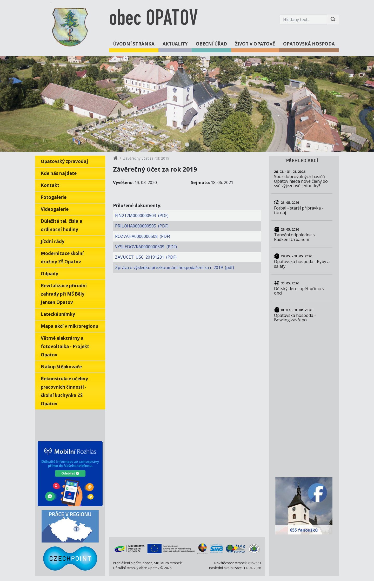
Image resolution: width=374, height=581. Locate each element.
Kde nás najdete (59, 173)
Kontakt (50, 185)
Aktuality (175, 44)
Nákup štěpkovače (61, 367)
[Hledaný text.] (303, 19)
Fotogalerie (53, 197)
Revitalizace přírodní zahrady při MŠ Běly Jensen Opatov (64, 294)
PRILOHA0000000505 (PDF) (142, 226)
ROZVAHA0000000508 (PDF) (142, 236)
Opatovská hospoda (309, 44)
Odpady (49, 274)
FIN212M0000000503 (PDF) (142, 215)
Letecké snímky (58, 314)
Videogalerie (55, 209)
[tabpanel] (187, 104)
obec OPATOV (153, 19)
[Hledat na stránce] (333, 19)
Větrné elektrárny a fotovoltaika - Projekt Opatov (65, 346)
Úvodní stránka (134, 44)
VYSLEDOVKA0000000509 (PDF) (146, 247)
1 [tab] (187, 144)
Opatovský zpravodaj (64, 161)
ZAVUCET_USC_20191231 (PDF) (146, 257)
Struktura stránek (168, 562)
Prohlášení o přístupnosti (132, 562)
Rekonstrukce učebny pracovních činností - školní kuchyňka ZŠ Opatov (64, 391)
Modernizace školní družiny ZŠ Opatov (62, 257)
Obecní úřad (211, 44)
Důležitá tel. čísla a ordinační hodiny (61, 225)
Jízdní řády (52, 241)
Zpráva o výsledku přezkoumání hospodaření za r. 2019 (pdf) (174, 267)
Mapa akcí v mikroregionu (69, 326)
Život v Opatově (255, 44)
